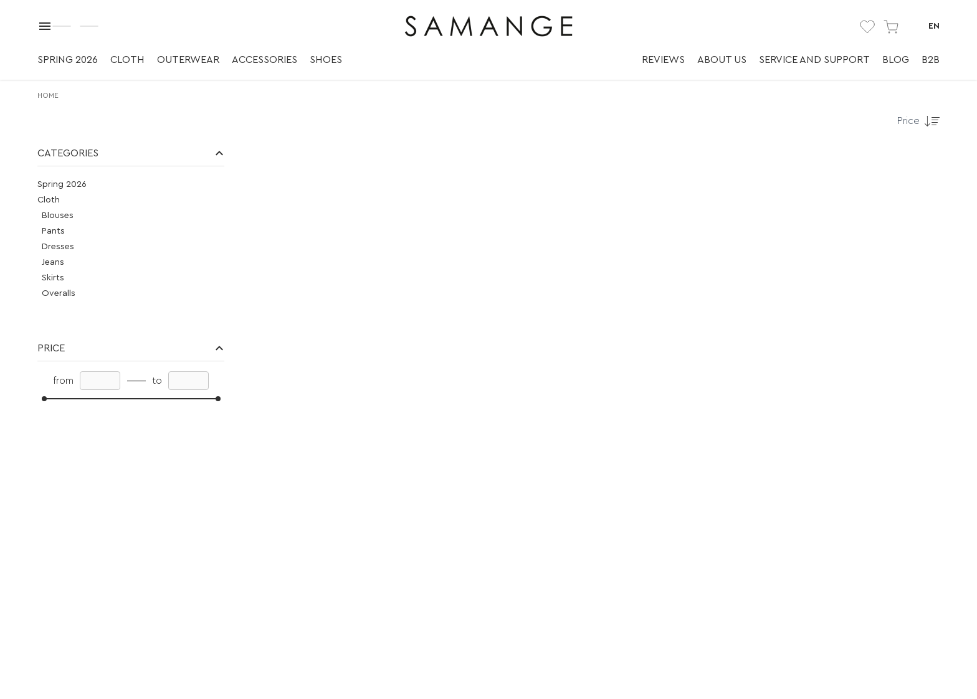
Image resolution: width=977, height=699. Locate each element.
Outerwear (188, 60)
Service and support (814, 60)
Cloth (127, 60)
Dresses (58, 246)
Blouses (58, 215)
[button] (130, 153)
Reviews (663, 60)
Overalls (58, 293)
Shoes (326, 60)
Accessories (264, 60)
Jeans (53, 262)
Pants (53, 231)
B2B (931, 60)
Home (48, 95)
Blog (895, 60)
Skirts (53, 277)
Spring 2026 (67, 60)
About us (721, 60)
